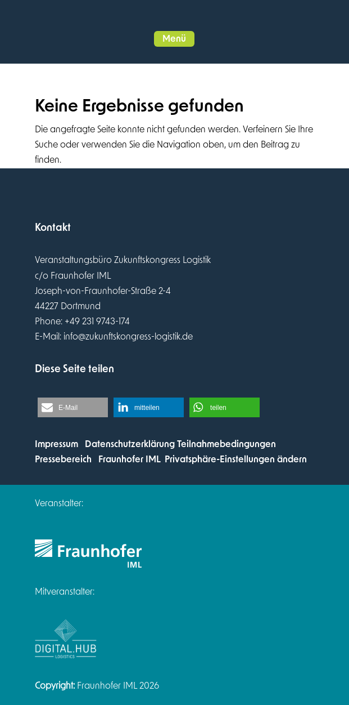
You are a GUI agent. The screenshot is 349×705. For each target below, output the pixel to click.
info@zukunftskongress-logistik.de (128, 336)
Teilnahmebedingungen (226, 444)
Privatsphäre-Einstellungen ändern (236, 459)
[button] (174, 39)
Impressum (56, 444)
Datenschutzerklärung (130, 444)
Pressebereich (63, 459)
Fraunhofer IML (129, 459)
